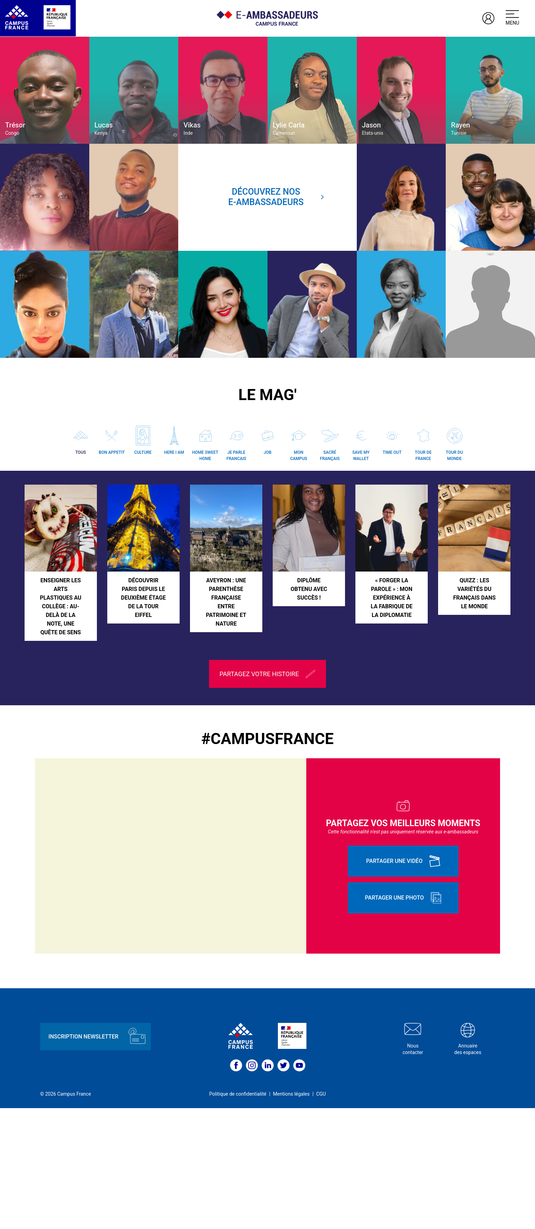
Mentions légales (291, 1215)
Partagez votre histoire (267, 794)
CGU (321, 1215)
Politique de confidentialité (237, 1215)
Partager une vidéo (403, 982)
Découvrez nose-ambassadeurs (276, 197)
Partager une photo (403, 1019)
